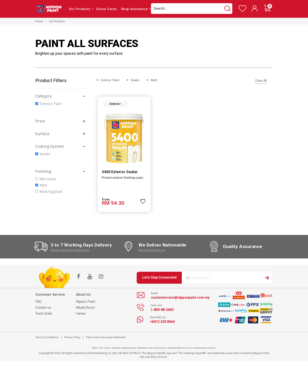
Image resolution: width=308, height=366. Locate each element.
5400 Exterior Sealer (118, 173)
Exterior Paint (51, 104)
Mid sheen (48, 179)
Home (39, 21)
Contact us (43, 309)
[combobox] (191, 8)
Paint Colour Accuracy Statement (106, 338)
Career (81, 315)
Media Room (85, 309)
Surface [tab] (42, 133)
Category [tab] (43, 96)
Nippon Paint (85, 303)
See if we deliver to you (152, 251)
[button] (142, 201)
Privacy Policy (72, 338)
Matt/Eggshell (51, 192)
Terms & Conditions (46, 338)
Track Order (43, 315)
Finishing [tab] (43, 171)
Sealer (45, 154)
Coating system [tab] (49, 146)
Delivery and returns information (70, 251)
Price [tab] (40, 121)
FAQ (38, 303)
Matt (43, 185)
